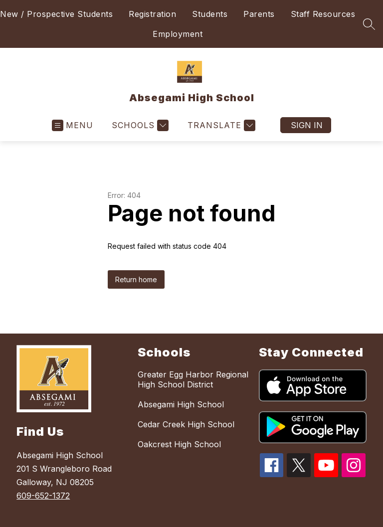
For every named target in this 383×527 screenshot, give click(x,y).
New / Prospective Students (56, 14)
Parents (259, 14)
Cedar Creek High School (186, 424)
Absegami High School (181, 404)
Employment (177, 34)
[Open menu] (72, 125)
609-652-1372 (43, 496)
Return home (136, 279)
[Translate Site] (220, 125)
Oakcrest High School (179, 444)
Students (209, 14)
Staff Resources (323, 14)
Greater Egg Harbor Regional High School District (193, 379)
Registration (152, 14)
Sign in (307, 125)
